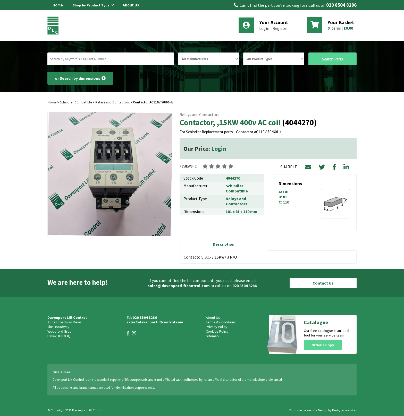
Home (58, 5)
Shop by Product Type (93, 4)
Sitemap (212, 336)
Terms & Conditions (221, 322)
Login (264, 28)
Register (280, 28)
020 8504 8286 (341, 5)
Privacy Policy (216, 326)
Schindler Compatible (76, 102)
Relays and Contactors (112, 102)
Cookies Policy (217, 331)
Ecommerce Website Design (308, 410)
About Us (131, 5)
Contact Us (323, 283)
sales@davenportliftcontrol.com (179, 285)
